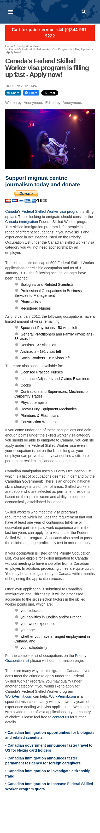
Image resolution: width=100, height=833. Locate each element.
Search (84, 12)
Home (9, 46)
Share (13, 92)
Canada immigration (21, 222)
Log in (92, 11)
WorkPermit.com (18, 696)
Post (49, 92)
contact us (60, 717)
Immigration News (28, 46)
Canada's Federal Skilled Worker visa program (43, 211)
